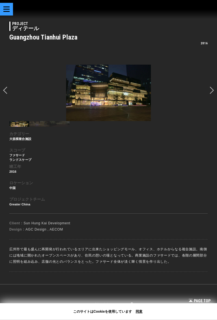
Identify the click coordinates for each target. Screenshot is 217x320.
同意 (139, 312)
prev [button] (6, 90)
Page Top (200, 301)
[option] (108, 93)
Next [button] (210, 90)
